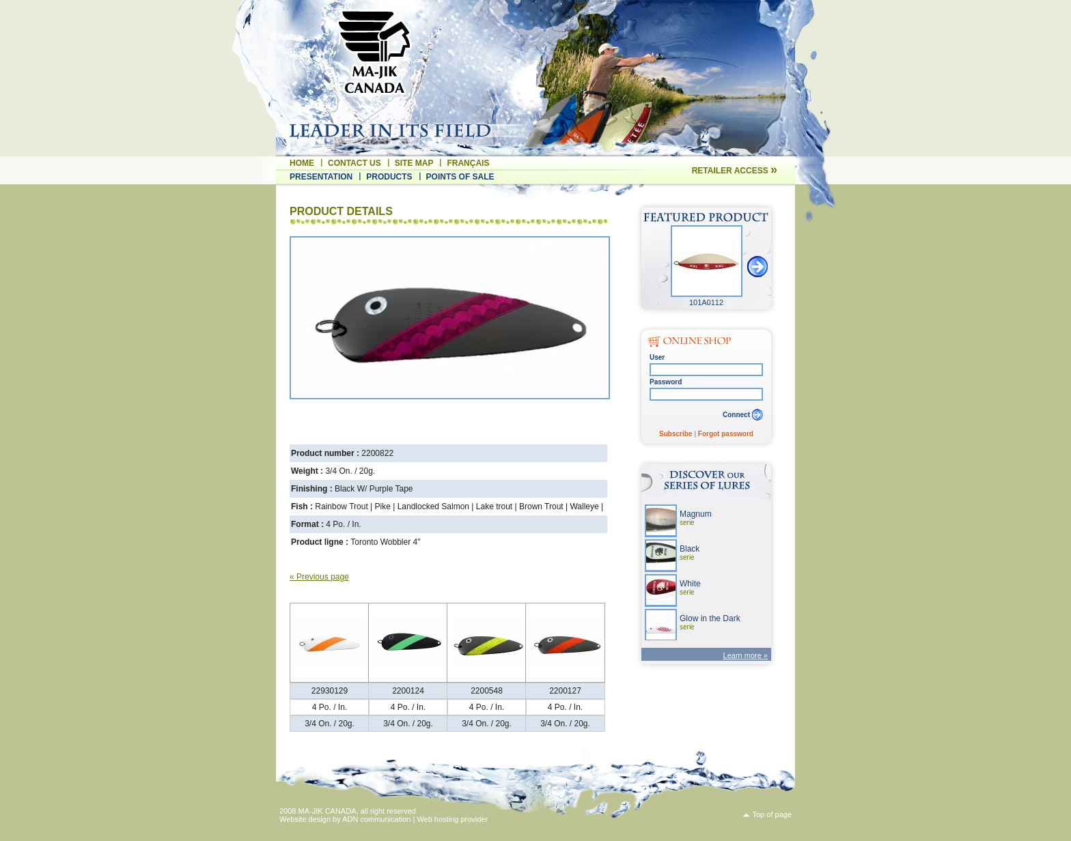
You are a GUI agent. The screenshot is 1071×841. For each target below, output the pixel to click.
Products (389, 177)
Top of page (772, 814)
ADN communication (376, 819)
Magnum (696, 517)
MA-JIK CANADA (327, 811)
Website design (305, 819)
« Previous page (319, 577)
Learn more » (745, 655)
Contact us (354, 163)
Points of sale (460, 177)
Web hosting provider (452, 819)
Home (302, 163)
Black (689, 552)
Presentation (321, 177)
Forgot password (725, 434)
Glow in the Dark (710, 622)
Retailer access (734, 170)
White (690, 587)
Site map (414, 163)
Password (666, 382)
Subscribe (675, 434)
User (657, 357)
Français (468, 163)
